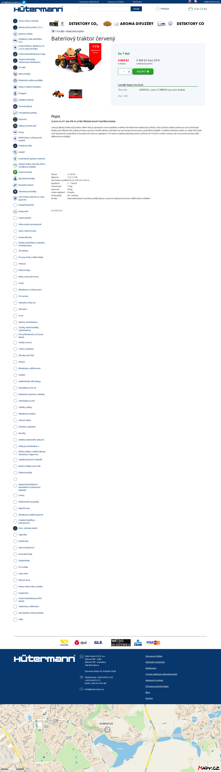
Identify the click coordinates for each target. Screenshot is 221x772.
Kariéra (149, 698)
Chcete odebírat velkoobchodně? (161, 674)
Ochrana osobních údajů (157, 686)
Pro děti (60, 31)
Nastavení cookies (154, 680)
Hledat (136, 9)
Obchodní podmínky (155, 662)
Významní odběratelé (89, 2)
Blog (147, 692)
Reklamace (150, 668)
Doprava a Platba (116, 2)
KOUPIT (143, 71)
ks (125, 71)
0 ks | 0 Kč (200, 8)
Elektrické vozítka (75, 31)
